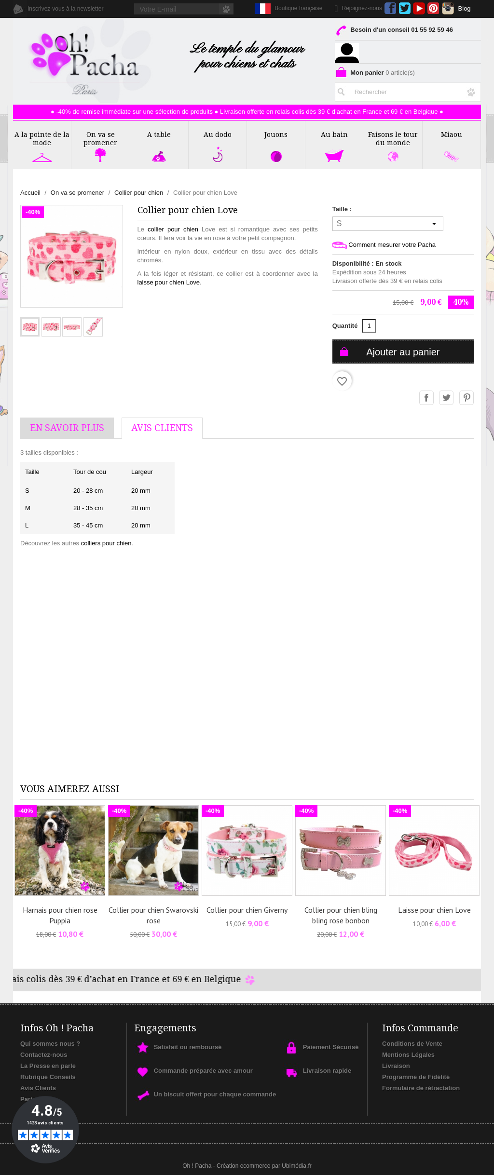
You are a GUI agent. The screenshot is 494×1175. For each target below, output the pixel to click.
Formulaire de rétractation (421, 1088)
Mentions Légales (408, 1054)
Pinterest (433, 8)
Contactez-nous (44, 1054)
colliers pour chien (106, 543)
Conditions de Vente (412, 1043)
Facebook (390, 8)
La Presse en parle (48, 1065)
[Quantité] (369, 326)
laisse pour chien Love (168, 282)
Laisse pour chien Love (434, 910)
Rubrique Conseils (48, 1076)
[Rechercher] (408, 90)
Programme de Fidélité (416, 1076)
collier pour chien (173, 229)
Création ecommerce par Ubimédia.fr (264, 1165)
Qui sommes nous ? (50, 1043)
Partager (427, 398)
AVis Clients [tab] (162, 427)
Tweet (446, 398)
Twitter (404, 8)
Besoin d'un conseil (394, 31)
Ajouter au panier (402, 352)
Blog (464, 8)
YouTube (419, 8)
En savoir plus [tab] (67, 427)
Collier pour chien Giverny (247, 910)
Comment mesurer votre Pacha (384, 245)
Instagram (448, 8)
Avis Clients (38, 1088)
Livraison (396, 1065)
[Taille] (387, 223)
